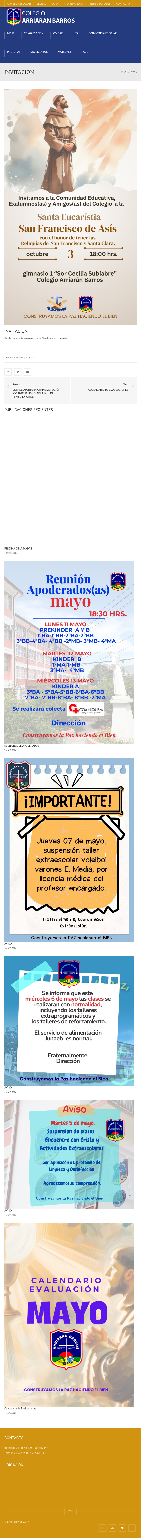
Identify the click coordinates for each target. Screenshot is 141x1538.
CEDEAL (41, 3)
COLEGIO (58, 33)
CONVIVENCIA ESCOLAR (103, 33)
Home (122, 72)
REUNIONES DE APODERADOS (21, 745)
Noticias (130, 72)
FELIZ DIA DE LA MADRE (18, 548)
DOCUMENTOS (39, 51)
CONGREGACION (33, 33)
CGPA (55, 3)
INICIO (10, 33)
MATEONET (64, 51)
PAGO (85, 51)
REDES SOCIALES (100, 3)
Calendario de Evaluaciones (20, 1408)
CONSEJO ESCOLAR (19, 3)
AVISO (8, 943)
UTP (76, 33)
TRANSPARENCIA (74, 3)
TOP (70, 1511)
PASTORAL (13, 51)
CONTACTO (123, 3)
